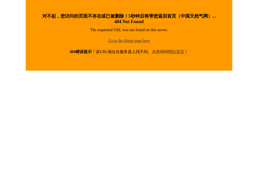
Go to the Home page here (129, 40)
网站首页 (176, 52)
